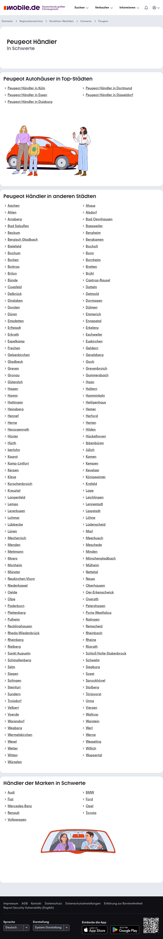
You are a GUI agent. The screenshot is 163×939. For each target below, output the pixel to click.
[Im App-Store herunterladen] (96, 929)
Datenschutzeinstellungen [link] (83, 903)
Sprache (9, 922)
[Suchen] (82, 7)
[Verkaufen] (104, 7)
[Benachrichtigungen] (146, 7)
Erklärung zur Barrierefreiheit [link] (123, 903)
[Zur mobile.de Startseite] (38, 7)
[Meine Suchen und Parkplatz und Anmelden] (156, 7)
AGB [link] (25, 903)
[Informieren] (130, 7)
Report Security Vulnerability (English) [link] (28, 908)
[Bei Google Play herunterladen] (125, 929)
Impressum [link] (10, 903)
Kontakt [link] (36, 903)
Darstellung (41, 922)
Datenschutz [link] (53, 903)
